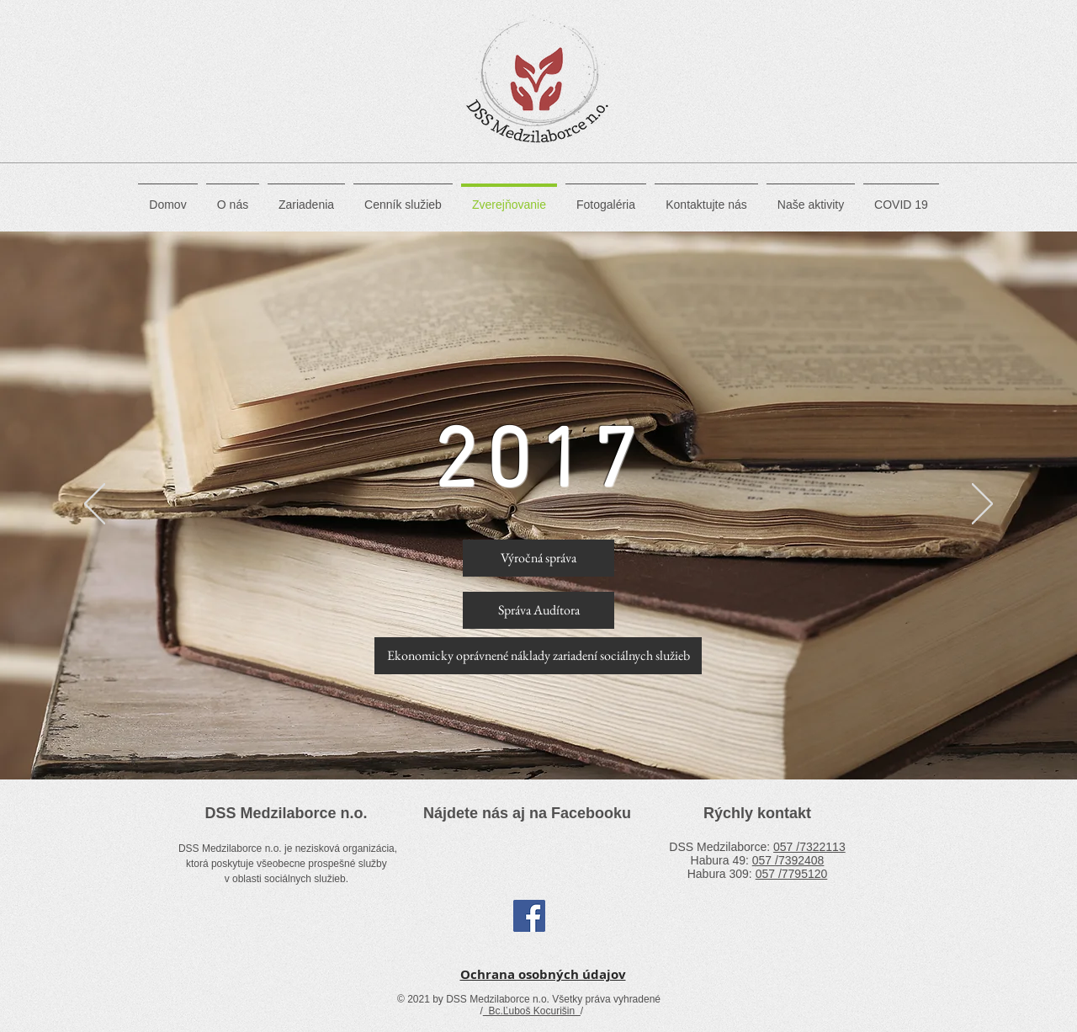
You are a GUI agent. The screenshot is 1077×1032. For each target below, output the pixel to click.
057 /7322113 (809, 847)
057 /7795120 (792, 873)
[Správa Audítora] (538, 610)
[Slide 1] (539, 738)
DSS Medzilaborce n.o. (285, 813)
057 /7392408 (788, 860)
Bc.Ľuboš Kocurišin (532, 1011)
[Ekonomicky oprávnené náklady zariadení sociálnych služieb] (538, 655)
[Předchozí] (109, 505)
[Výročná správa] (538, 558)
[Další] (967, 505)
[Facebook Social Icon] (529, 916)
